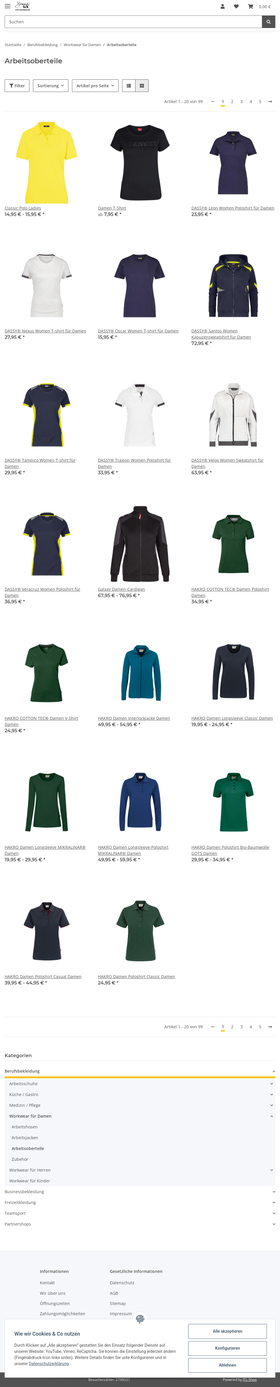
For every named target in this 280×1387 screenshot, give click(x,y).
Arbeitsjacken (25, 1137)
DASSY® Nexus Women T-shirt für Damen (45, 331)
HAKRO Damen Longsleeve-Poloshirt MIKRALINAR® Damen (133, 850)
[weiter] (270, 102)
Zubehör (20, 1159)
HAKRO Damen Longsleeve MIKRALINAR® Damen (45, 850)
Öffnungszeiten (55, 1303)
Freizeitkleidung (20, 1202)
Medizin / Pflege (24, 1105)
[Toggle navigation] (7, 3)
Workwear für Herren (30, 1170)
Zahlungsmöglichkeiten (62, 1313)
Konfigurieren (227, 1348)
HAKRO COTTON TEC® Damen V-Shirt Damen (41, 721)
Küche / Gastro (23, 1094)
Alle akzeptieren (227, 1331)
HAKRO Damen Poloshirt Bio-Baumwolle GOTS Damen (230, 850)
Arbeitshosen (25, 1127)
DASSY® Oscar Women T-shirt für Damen (138, 331)
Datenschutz (122, 1282)
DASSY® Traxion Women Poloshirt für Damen (134, 463)
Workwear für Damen (30, 1116)
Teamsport (15, 1213)
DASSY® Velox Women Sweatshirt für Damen (227, 463)
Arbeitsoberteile (28, 1148)
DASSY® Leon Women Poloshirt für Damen (232, 208)
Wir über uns (53, 1293)
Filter (17, 85)
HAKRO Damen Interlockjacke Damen (134, 718)
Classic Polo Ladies (23, 208)
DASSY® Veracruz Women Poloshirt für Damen (42, 592)
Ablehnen (227, 1365)
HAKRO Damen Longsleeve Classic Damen (232, 718)
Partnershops (18, 1224)
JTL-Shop (250, 1379)
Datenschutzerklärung (48, 1363)
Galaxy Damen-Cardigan (121, 589)
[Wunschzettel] (236, 6)
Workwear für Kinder (29, 1181)
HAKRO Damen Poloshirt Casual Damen (43, 976)
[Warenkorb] (259, 6)
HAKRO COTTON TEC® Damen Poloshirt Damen (230, 592)
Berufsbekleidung (22, 1071)
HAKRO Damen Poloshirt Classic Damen (136, 976)
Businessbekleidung (24, 1191)
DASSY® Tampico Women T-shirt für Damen (40, 463)
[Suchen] (133, 21)
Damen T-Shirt (112, 208)
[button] (222, 6)
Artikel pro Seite (93, 85)
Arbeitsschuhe (23, 1083)
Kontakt (47, 1282)
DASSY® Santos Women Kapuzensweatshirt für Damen (221, 334)
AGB (114, 1293)
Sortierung (48, 85)
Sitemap (118, 1303)
